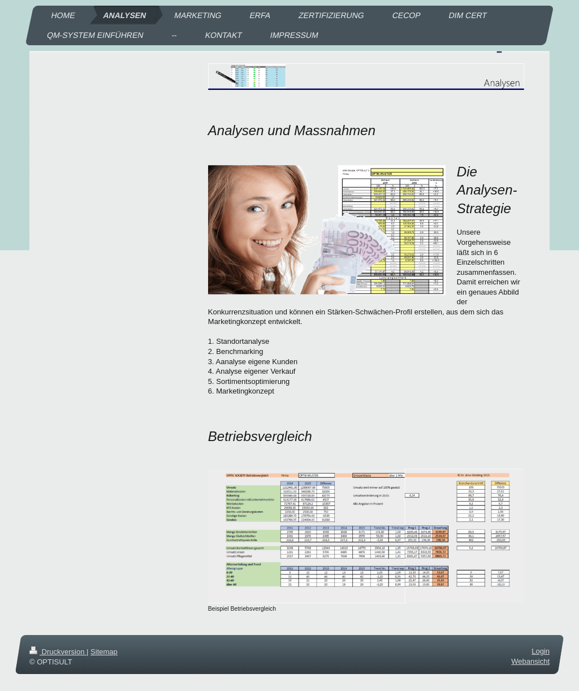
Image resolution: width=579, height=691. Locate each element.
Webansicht (530, 661)
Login (541, 651)
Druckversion (58, 651)
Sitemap (104, 651)
